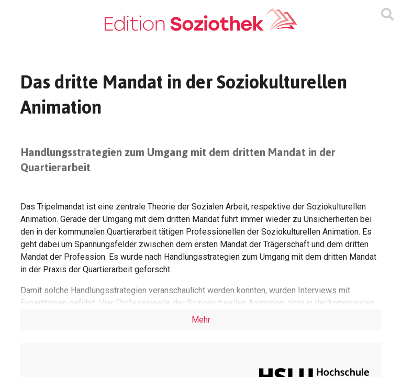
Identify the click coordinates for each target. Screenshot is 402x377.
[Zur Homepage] (201, 20)
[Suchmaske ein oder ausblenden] (387, 14)
